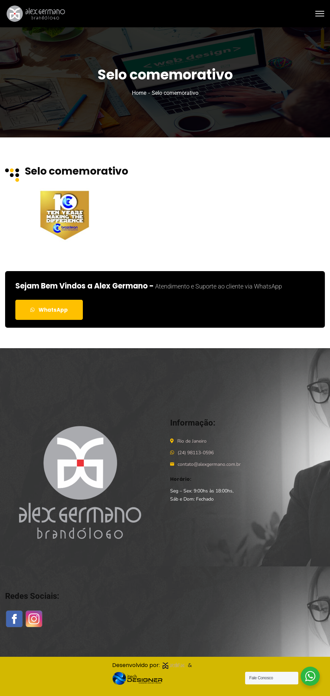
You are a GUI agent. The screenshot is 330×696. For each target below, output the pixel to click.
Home (139, 93)
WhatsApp (49, 309)
